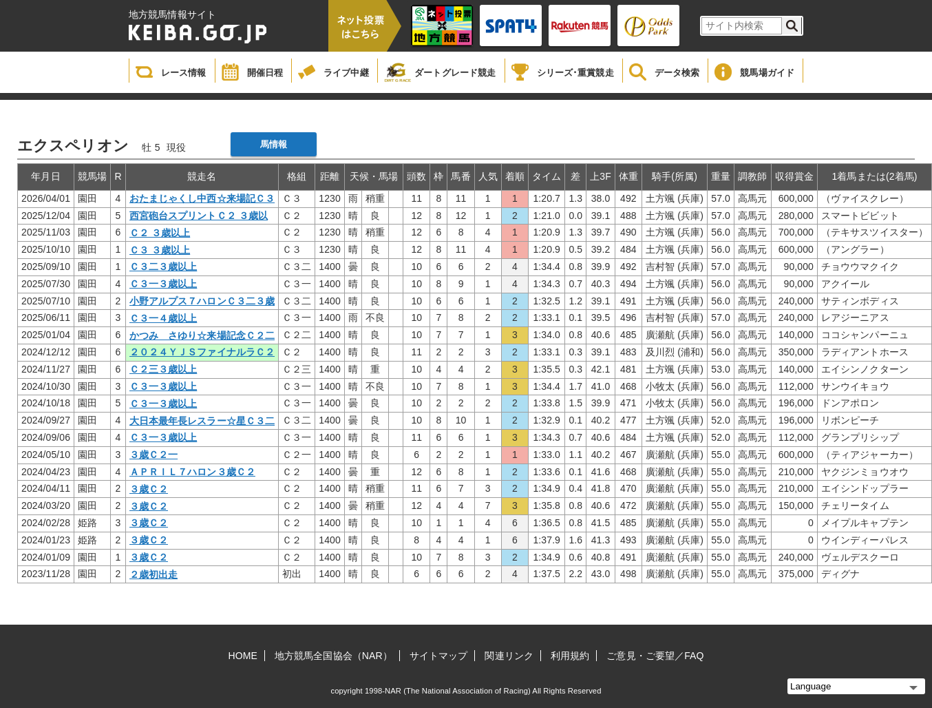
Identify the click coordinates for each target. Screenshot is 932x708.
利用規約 (570, 655)
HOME (243, 655)
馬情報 (273, 144)
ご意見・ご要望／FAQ (654, 655)
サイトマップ (439, 655)
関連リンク (509, 655)
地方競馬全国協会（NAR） (333, 655)
